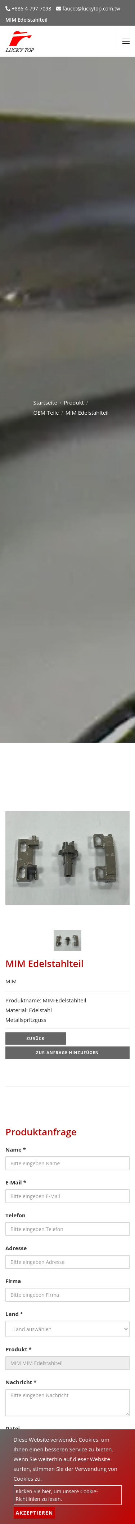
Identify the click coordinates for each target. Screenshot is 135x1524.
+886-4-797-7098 (30, 8)
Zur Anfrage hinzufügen (67, 1052)
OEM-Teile (46, 412)
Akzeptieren (34, 1512)
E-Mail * (15, 1182)
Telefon (15, 1215)
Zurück (35, 1038)
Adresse (16, 1248)
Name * (15, 1149)
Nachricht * (20, 1382)
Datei (12, 1428)
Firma (13, 1281)
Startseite (45, 402)
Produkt (74, 402)
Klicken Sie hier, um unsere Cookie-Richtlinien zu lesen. (57, 1495)
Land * (14, 1313)
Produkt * (18, 1349)
